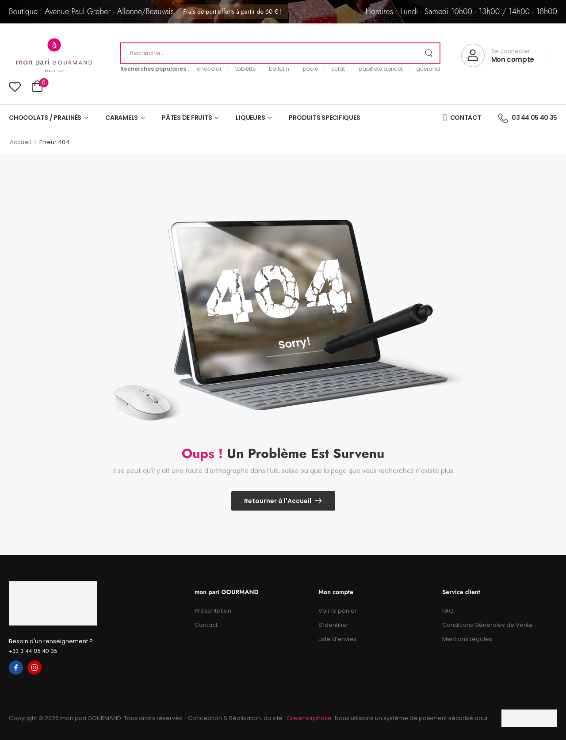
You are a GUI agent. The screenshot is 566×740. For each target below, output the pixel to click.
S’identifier (333, 625)
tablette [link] (245, 69)
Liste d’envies (337, 639)
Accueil (20, 142)
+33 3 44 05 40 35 (33, 651)
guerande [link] (429, 69)
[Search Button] (428, 53)
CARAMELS (121, 117)
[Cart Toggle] (37, 87)
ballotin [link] (279, 69)
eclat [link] (338, 69)
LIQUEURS (250, 117)
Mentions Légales (467, 639)
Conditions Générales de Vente (487, 625)
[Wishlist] (15, 86)
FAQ (448, 610)
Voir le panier (337, 610)
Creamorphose (309, 718)
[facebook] (16, 667)
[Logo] (54, 55)
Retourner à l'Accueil (277, 500)
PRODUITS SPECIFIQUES (324, 117)
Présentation (213, 610)
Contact (206, 625)
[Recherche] (280, 53)
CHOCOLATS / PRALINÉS (45, 117)
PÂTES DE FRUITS (187, 117)
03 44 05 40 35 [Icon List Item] (527, 117)
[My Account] (497, 55)
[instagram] (34, 667)
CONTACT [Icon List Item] (462, 117)
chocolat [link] (209, 69)
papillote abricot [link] (381, 69)
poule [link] (310, 69)
